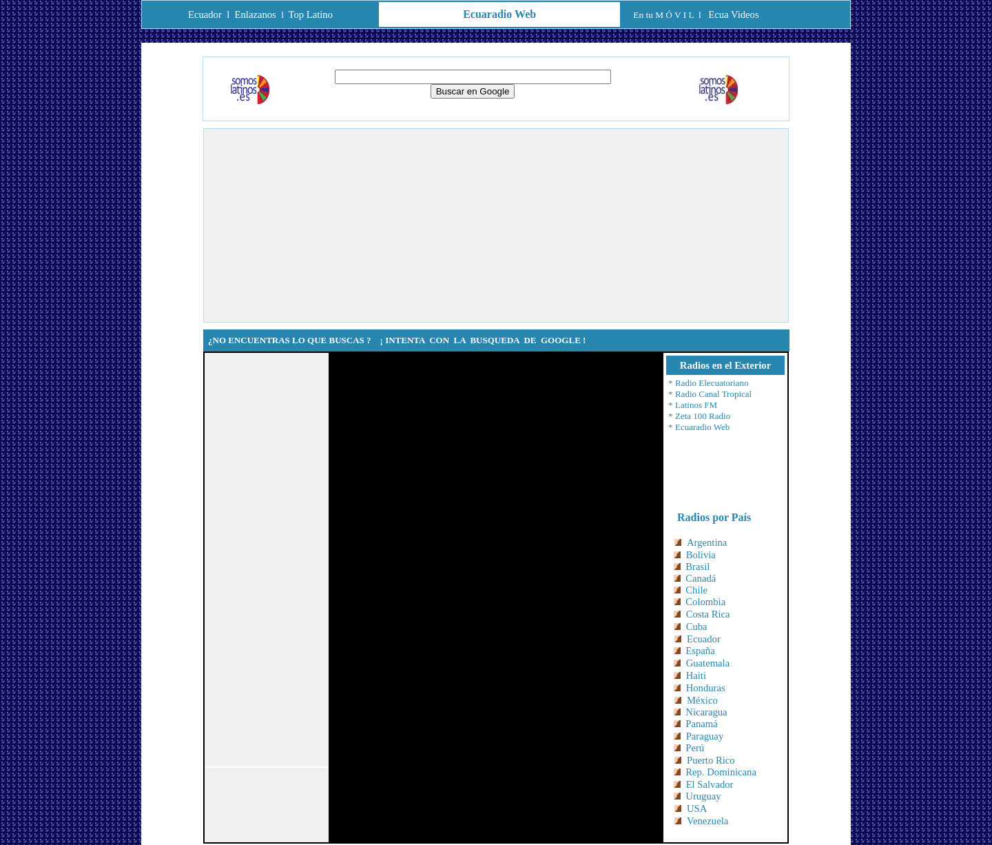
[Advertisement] (496, 225)
